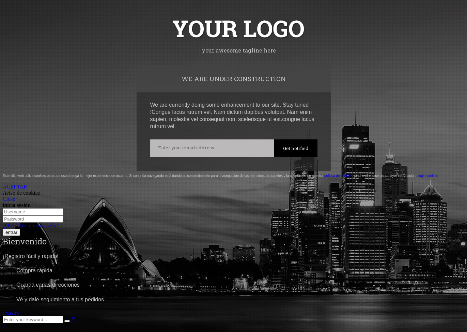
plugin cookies (427, 176)
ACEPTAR (15, 187)
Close (9, 199)
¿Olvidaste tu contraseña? (31, 225)
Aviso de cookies (21, 193)
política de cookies (338, 176)
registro (11, 313)
